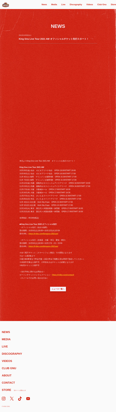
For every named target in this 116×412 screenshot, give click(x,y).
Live (63, 4)
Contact (8, 382)
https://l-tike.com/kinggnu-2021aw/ (43, 234)
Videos (89, 4)
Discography (76, 4)
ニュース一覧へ (58, 289)
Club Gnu (101, 4)
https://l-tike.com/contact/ (63, 275)
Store (113, 4)
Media (54, 4)
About (6, 375)
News (44, 4)
